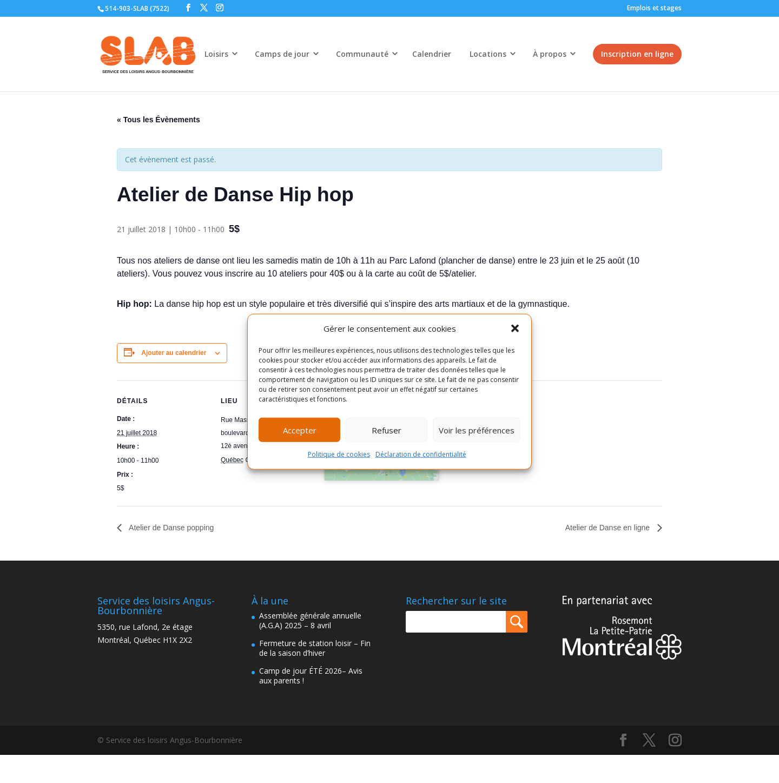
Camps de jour (282, 54)
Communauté (362, 54)
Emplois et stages (654, 7)
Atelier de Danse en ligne (608, 527)
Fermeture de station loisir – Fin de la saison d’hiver (315, 648)
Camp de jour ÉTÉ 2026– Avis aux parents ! (310, 676)
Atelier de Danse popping (170, 527)
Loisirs (216, 54)
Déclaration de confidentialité (420, 454)
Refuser (386, 430)
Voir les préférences (476, 430)
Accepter (299, 430)
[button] (515, 328)
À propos (549, 54)
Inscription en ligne (637, 54)
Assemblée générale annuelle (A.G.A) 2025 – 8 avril (310, 620)
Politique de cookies (339, 454)
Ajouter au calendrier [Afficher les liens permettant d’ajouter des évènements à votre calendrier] (173, 353)
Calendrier (431, 54)
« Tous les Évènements (158, 119)
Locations (488, 54)
